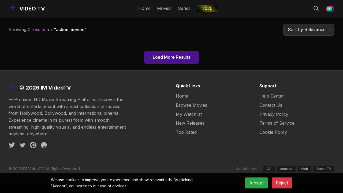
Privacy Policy (273, 114)
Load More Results (171, 57)
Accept (256, 182)
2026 (207, 8)
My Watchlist (189, 114)
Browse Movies (191, 105)
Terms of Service (276, 123)
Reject (282, 182)
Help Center (271, 96)
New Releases (190, 123)
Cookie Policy (273, 132)
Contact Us (270, 105)
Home (144, 8)
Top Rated (186, 132)
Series (184, 8)
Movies (164, 8)
